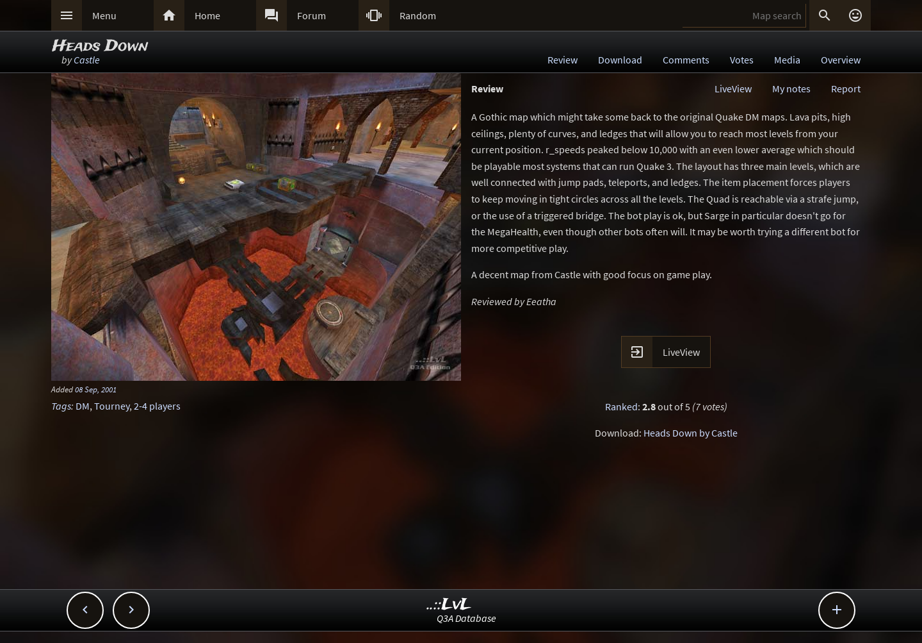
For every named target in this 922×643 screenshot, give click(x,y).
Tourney (111, 405)
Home (207, 15)
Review (562, 59)
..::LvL (449, 605)
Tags (61, 405)
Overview (841, 59)
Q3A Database (466, 618)
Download (620, 59)
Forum (311, 15)
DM (83, 405)
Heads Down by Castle (690, 432)
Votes (742, 59)
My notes (791, 88)
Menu (104, 15)
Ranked (621, 406)
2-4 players (157, 405)
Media (787, 59)
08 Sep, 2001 (96, 389)
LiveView (733, 88)
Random (418, 15)
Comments (686, 59)
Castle (87, 59)
